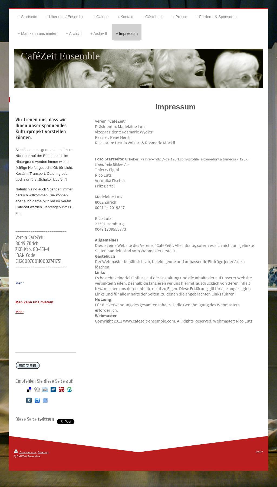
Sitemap (43, 452)
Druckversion (25, 452)
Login (259, 451)
